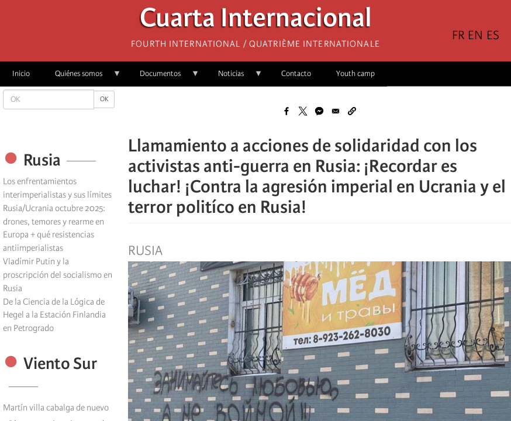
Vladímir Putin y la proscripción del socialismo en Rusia (57, 275)
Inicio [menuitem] (21, 73)
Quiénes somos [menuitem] (82, 77)
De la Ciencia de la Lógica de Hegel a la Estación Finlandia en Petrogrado (54, 315)
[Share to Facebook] (286, 111)
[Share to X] (303, 111)
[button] (352, 111)
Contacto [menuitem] (296, 73)
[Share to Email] (335, 111)
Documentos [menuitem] (163, 77)
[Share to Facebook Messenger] (319, 111)
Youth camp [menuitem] (355, 73)
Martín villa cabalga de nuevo (56, 407)
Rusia (145, 250)
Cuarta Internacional (256, 21)
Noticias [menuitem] (234, 77)
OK (104, 99)
